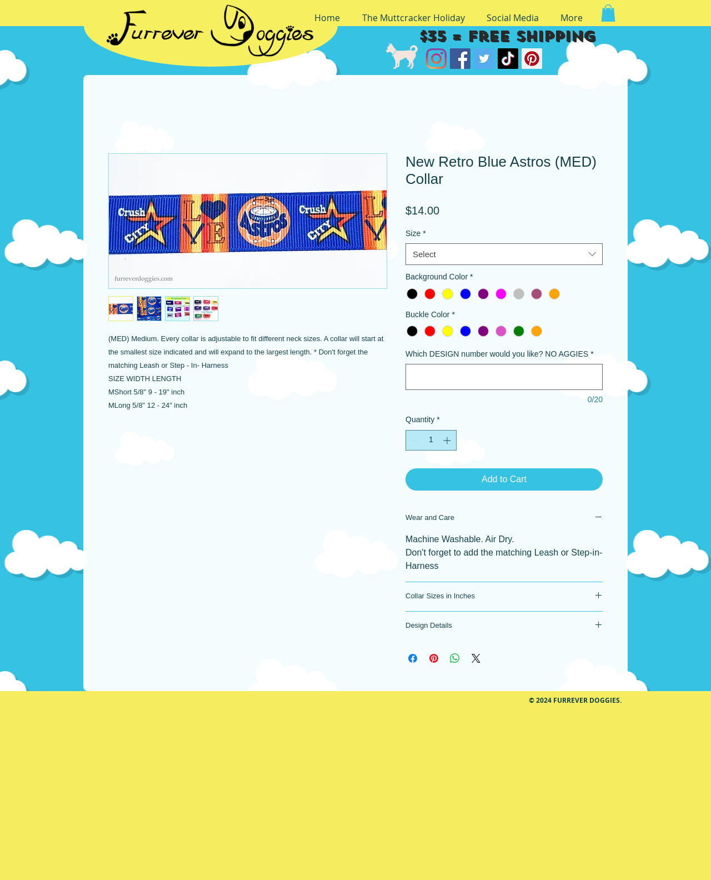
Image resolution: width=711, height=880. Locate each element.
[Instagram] (436, 58)
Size (415, 233)
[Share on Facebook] (412, 658)
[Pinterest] (532, 58)
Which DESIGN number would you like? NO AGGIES (499, 353)
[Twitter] (484, 58)
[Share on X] (476, 658)
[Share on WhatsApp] (455, 658)
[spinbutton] (431, 440)
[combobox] (504, 254)
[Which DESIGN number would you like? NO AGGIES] (504, 377)
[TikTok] (508, 58)
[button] (608, 13)
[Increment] (448, 440)
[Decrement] (414, 440)
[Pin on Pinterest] (433, 658)
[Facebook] (460, 58)
